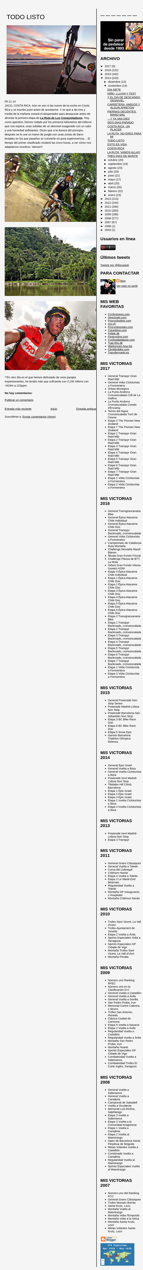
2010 (108, 210)
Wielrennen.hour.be (120, 346)
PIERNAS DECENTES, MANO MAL (122, 113)
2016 (108, 70)
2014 (108, 78)
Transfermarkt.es (118, 352)
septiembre (115, 163)
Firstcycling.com (118, 336)
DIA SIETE (114, 89)
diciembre (114, 81)
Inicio (54, 408)
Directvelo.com (117, 317)
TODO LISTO (26, 17)
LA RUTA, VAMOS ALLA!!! (123, 152)
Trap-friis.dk (115, 343)
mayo (112, 179)
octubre (113, 159)
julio (111, 171)
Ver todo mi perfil (127, 285)
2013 (108, 198)
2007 (108, 222)
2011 (108, 206)
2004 (108, 229)
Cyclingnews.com (119, 314)
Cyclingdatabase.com (121, 339)
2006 (108, 226)
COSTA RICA (115, 148)
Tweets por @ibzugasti (114, 265)
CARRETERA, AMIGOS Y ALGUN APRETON (123, 106)
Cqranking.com (117, 330)
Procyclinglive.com (119, 320)
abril (111, 183)
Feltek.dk (113, 333)
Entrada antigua (86, 408)
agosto (112, 167)
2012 (108, 202)
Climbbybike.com (118, 349)
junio (111, 175)
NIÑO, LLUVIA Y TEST (121, 93)
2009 (108, 214)
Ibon (123, 280)
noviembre (115, 85)
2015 (108, 74)
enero (112, 195)
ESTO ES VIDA (117, 144)
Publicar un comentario (19, 400)
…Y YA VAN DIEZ (118, 118)
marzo (112, 187)
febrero (113, 191)
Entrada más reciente (18, 408)
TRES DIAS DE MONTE (122, 156)
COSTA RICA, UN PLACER (118, 128)
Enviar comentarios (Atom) (39, 416)
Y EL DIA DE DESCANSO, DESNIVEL (124, 99)
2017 (108, 66)
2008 (108, 218)
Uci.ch (112, 323)
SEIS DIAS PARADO (120, 122)
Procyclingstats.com (120, 327)
